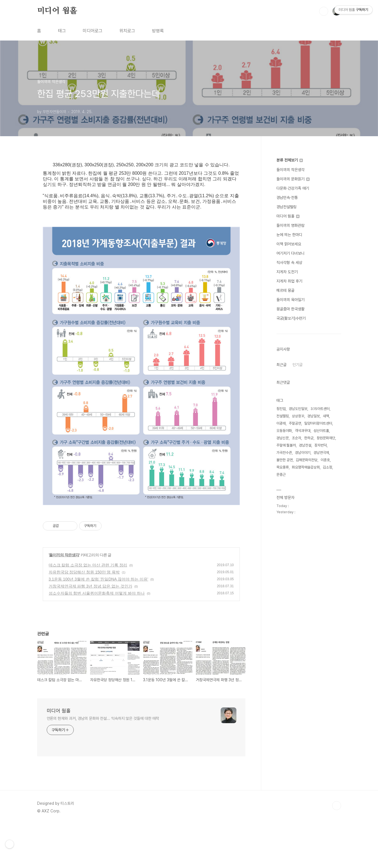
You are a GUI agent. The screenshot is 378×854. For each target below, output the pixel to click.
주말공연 (295, 423)
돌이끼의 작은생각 (64, 584)
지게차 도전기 (287, 272)
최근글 (281, 364)
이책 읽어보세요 (288, 244)
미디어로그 (92, 30)
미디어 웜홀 (57, 11)
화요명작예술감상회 (306, 467)
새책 (326, 416)
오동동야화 (284, 431)
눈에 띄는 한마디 (289, 234)
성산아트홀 (321, 431)
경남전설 (305, 445)
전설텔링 (282, 416)
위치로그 (127, 30)
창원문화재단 (326, 438)
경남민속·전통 (287, 197)
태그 (62, 30)
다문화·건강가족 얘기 (292, 188)
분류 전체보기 (289, 160)
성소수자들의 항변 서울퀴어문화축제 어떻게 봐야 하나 (97, 622)
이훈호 (325, 460)
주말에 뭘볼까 (286, 445)
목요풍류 (282, 467)
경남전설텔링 (286, 207)
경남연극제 (321, 452)
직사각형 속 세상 (289, 262)
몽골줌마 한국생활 (290, 309)
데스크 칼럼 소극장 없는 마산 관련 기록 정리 (88, 594)
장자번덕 (320, 445)
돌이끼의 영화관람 (290, 225)
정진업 (281, 409)
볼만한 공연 (284, 460)
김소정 (327, 467)
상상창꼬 (298, 416)
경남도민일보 (298, 409)
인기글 (297, 364)
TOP (336, 835)
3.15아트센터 (320, 409)
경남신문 (282, 438)
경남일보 (313, 416)
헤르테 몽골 (285, 290)
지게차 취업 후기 (289, 281)
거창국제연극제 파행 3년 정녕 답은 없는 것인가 (90, 615)
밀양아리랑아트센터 (318, 423)
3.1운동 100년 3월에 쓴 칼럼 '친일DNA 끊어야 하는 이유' (98, 608)
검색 (323, 11)
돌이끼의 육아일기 (290, 299)
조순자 (296, 438)
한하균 (309, 438)
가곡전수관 (284, 452)
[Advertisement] (145, 522)
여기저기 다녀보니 (290, 253)
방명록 (158, 30)
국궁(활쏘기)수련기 (291, 318)
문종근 (281, 474)
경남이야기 (302, 452)
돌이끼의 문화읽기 (293, 179)
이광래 (281, 423)
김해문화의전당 (306, 460)
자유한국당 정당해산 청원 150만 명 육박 (84, 601)
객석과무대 (302, 431)
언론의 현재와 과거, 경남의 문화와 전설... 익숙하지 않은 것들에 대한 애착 (103, 748)
